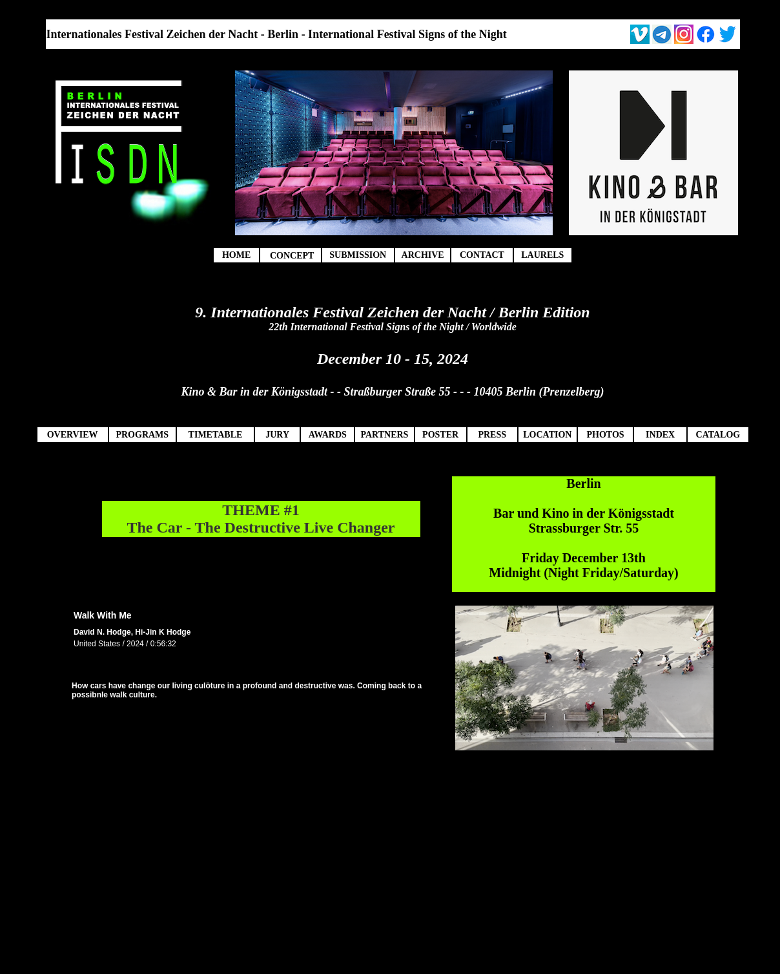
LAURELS (542, 255)
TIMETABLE (216, 434)
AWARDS (328, 434)
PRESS (492, 434)
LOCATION (547, 434)
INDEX (660, 434)
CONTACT (482, 255)
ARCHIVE (423, 255)
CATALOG (718, 434)
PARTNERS (384, 434)
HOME (236, 255)
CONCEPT (292, 255)
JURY (277, 434)
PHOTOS (605, 434)
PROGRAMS (142, 434)
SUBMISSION (357, 255)
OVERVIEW (72, 434)
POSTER (440, 434)
